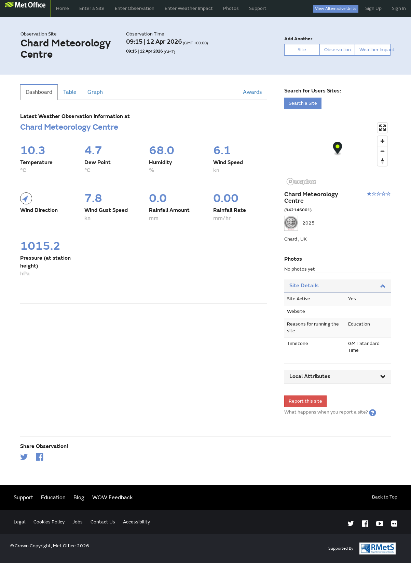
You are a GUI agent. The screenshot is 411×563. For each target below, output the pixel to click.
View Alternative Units (335, 8)
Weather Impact (375, 50)
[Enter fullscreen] (382, 128)
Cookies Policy (49, 522)
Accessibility (136, 522)
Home (62, 8)
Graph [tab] (95, 92)
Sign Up (373, 8)
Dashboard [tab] (39, 92)
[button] (372, 412)
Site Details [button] (337, 285)
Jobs (77, 522)
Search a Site (303, 103)
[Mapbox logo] (301, 182)
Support (257, 8)
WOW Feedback (112, 497)
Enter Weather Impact (189, 8)
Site (302, 50)
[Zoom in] (382, 141)
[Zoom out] (382, 151)
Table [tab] (70, 92)
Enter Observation (134, 8)
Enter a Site (92, 8)
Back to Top (384, 497)
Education (53, 497)
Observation (337, 50)
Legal (20, 522)
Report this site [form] (305, 401)
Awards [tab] (252, 92)
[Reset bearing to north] (382, 161)
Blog (78, 497)
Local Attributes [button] (337, 376)
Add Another (298, 39)
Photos (231, 8)
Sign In (399, 8)
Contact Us (103, 522)
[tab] (337, 286)
